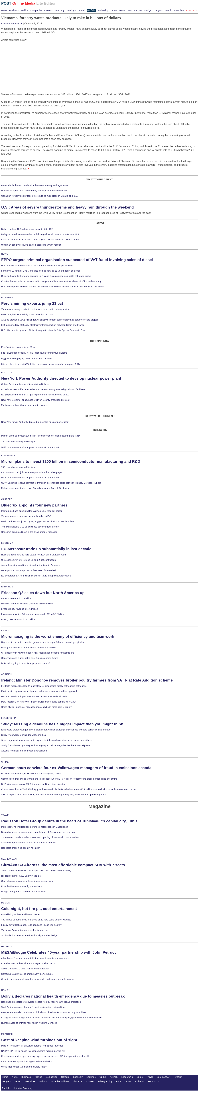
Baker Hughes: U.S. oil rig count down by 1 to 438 (27, 314)
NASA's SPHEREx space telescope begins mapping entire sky (33, 1051)
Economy (59, 10)
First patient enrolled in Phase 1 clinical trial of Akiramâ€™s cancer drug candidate (43, 1012)
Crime (114, 10)
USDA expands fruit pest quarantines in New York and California (34, 696)
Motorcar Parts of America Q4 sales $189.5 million (27, 603)
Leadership (102, 10)
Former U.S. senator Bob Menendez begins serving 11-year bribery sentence (40, 271)
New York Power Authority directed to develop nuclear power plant (61, 378)
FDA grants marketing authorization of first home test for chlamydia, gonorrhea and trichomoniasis (51, 1017)
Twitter (128, 1081)
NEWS (4, 254)
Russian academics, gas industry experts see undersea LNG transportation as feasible (45, 1056)
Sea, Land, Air (135, 10)
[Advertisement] (24, 61)
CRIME (5, 762)
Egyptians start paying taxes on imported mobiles (26, 358)
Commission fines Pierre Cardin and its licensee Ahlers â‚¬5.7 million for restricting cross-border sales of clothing (59, 779)
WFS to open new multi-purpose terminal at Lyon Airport (30, 447)
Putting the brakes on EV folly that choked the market (28, 647)
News (4, 10)
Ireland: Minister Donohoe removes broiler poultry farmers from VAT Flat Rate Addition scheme (87, 680)
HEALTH (5, 990)
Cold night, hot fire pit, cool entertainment (39, 909)
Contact (90, 1081)
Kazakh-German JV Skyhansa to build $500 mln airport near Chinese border (40, 239)
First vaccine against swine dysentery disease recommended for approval (39, 691)
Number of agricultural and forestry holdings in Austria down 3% (34, 190)
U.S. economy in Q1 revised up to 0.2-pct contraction (28, 560)
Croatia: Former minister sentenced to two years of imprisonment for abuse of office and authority (51, 281)
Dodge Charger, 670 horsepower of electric (23, 891)
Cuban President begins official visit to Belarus (25, 384)
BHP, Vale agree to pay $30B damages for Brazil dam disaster (33, 784)
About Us (77, 1081)
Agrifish (91, 10)
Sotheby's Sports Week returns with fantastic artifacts (28, 842)
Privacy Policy (105, 1081)
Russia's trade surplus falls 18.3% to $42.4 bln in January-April (33, 554)
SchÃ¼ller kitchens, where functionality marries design (29, 935)
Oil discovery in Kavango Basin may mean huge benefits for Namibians (37, 653)
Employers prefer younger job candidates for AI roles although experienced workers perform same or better (56, 729)
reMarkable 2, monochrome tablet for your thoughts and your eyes (35, 958)
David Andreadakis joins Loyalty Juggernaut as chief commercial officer (38, 521)
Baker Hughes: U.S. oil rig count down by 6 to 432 (27, 229)
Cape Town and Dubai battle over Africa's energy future (29, 658)
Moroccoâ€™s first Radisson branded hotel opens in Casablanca (34, 827)
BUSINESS (7, 297)
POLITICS (6, 372)
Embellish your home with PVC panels (21, 914)
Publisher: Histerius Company (17, 1088)
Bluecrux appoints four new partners (34, 505)
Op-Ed (81, 10)
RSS (118, 1081)
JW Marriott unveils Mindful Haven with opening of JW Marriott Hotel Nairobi (40, 837)
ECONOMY (7, 543)
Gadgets (158, 10)
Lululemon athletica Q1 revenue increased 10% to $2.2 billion (32, 614)
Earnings (71, 10)
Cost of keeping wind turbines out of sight (39, 1040)
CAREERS (6, 499)
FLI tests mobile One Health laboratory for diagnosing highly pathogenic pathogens (44, 686)
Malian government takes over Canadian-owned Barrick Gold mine (35, 488)
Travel (122, 10)
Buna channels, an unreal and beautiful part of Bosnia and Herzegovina (38, 832)
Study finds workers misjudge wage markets (24, 735)
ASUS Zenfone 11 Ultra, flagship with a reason (25, 968)
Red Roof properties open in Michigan (20, 848)
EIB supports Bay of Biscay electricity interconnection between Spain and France (42, 325)
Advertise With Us (60, 1081)
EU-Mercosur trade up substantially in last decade (46, 549)
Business (14, 10)
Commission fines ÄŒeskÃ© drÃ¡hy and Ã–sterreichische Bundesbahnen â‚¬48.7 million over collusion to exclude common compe (68, 789)
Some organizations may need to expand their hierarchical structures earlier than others (46, 740)
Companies (36, 10)
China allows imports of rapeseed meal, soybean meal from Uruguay (36, 707)
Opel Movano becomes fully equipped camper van (27, 881)
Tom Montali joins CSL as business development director (30, 526)
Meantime (179, 10)
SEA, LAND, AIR (9, 859)
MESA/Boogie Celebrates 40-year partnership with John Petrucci (59, 952)
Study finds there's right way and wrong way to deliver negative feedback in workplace (45, 745)
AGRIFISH (6, 674)
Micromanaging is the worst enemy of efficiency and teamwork (57, 636)
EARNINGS (7, 586)
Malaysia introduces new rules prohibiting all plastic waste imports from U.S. (40, 234)
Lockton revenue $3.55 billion (16, 598)
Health (168, 10)
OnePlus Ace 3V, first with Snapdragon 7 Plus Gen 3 (28, 963)
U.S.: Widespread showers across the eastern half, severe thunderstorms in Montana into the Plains (52, 286)
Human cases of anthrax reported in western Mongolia (29, 1023)
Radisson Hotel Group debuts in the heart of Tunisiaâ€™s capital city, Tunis (69, 821)
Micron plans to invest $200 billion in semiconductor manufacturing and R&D (40, 364)
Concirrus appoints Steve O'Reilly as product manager (29, 532)
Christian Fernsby (11, 23)
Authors (43, 1081)
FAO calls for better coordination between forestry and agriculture (34, 185)
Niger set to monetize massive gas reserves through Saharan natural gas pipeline (43, 642)
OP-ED (4, 630)
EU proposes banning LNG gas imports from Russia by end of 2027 (36, 394)
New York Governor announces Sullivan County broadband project (35, 400)
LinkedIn (139, 1081)
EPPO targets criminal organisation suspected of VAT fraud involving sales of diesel (77, 260)
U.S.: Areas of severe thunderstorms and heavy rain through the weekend (67, 207)
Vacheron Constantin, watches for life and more (25, 930)
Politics (24, 10)
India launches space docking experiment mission (26, 1061)
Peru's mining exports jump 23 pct (32, 303)
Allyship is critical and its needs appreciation (24, 750)
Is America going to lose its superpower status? (25, 663)
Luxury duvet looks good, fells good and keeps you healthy (31, 925)
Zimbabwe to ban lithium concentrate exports (24, 405)
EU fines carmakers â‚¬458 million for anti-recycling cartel (31, 773)
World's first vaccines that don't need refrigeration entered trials (33, 1007)
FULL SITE (153, 1081)
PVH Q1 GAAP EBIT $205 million (18, 619)
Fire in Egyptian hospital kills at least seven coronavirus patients (34, 353)
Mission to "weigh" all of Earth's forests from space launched (32, 1045)
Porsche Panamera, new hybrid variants (21, 886)
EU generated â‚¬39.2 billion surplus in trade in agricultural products (36, 575)
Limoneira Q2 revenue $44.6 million (19, 609)
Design (148, 10)
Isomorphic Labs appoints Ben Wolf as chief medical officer (31, 511)
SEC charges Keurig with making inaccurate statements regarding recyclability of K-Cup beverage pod (53, 794)
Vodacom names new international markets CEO (26, 516)
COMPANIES (8, 455)
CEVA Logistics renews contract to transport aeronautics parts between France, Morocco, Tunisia (51, 483)
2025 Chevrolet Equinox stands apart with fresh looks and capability (36, 870)
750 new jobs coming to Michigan (18, 441)
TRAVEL (5, 815)
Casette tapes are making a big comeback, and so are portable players (37, 979)
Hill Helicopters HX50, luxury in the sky (21, 876)
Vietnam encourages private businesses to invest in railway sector (35, 309)
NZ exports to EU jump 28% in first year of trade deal (28, 570)
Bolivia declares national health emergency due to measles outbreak (63, 996)
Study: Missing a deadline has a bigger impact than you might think (62, 724)
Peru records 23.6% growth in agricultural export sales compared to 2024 (38, 702)
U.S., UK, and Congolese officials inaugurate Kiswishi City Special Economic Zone (43, 330)
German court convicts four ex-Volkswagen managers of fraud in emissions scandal (76, 768)
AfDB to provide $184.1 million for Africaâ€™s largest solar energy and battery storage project (49, 320)
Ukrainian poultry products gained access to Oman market (31, 245)
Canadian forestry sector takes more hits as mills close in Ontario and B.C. (39, 196)
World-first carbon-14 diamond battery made (24, 1067)
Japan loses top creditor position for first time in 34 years (30, 565)
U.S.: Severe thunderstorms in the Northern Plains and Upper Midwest (37, 265)
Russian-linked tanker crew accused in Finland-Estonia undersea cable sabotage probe (46, 276)
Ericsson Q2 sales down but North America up (43, 593)
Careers (48, 10)
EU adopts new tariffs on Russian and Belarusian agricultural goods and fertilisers (43, 389)
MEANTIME (7, 1034)
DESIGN (5, 902)
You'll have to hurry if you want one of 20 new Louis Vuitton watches (36, 919)
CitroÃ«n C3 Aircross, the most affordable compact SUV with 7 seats (63, 865)
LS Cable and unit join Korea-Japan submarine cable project (32, 472)
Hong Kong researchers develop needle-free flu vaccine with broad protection (41, 1002)
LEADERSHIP (8, 718)
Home (5, 1077)
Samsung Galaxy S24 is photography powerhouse (27, 974)
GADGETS (6, 946)
